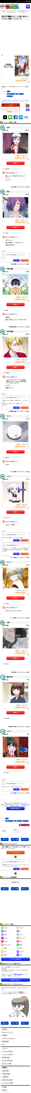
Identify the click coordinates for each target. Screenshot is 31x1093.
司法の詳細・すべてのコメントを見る (20, 264)
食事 (3, 948)
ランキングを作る (7, 1054)
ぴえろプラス (9, 96)
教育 (3, 954)
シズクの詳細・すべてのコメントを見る (19, 557)
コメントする (15, 852)
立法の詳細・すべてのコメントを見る (20, 187)
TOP (4, 11)
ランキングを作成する (15, 959)
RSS (3, 1044)
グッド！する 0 (24, 825)
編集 (28, 109)
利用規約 (4, 1035)
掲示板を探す (6, 1057)
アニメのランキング (11, 11)
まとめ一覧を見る (7, 1060)
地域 (19, 954)
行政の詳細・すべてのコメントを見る (20, 672)
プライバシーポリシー (8, 1038)
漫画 (17, 93)
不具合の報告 (6, 1073)
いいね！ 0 (16, 260)
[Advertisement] (15, 38)
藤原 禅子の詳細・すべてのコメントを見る (19, 726)
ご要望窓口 (5, 1077)
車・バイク (21, 938)
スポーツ (5, 941)
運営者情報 (5, 1041)
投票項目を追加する (15, 980)
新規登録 (21, 992)
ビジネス (20, 951)
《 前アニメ (5, 839)
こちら (23, 101)
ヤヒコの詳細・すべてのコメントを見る (19, 617)
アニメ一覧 (14, 839)
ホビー (4, 938)
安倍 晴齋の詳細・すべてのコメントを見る (19, 411)
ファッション (6, 944)
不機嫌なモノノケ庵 (11, 93)
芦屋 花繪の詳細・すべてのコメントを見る (19, 326)
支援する (4, 1090)
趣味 (19, 944)
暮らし (20, 948)
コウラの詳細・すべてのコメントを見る (19, 793)
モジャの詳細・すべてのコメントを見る (19, 471)
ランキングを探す (7, 1051)
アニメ (8, 91)
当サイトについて (7, 1032)
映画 (3, 934)
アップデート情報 (7, 1083)
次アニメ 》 (25, 839)
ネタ (3, 951)
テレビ (20, 934)
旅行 (19, 941)
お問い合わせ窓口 (7, 1080)
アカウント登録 (6, 1063)
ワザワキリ (21, 93)
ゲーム (4, 927)
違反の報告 (5, 1070)
